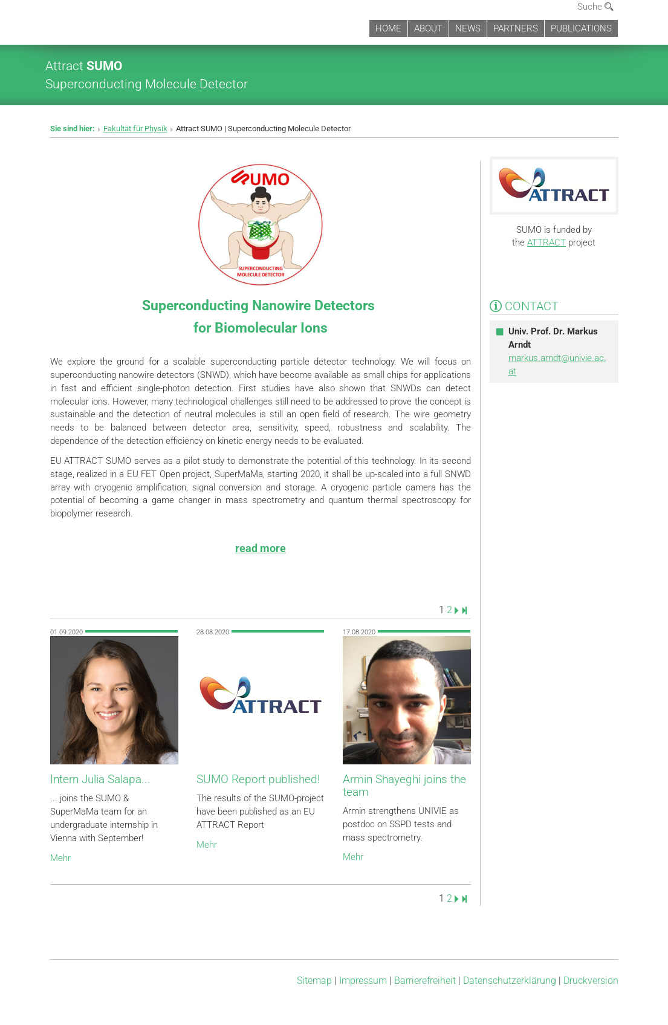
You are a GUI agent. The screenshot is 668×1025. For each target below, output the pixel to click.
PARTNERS (515, 28)
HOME (388, 28)
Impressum (363, 980)
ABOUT (428, 28)
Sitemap (314, 980)
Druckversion (590, 980)
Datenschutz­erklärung (509, 980)
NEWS (468, 28)
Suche (595, 6)
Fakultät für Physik (135, 128)
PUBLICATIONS (581, 28)
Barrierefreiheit (425, 980)
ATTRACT (546, 242)
